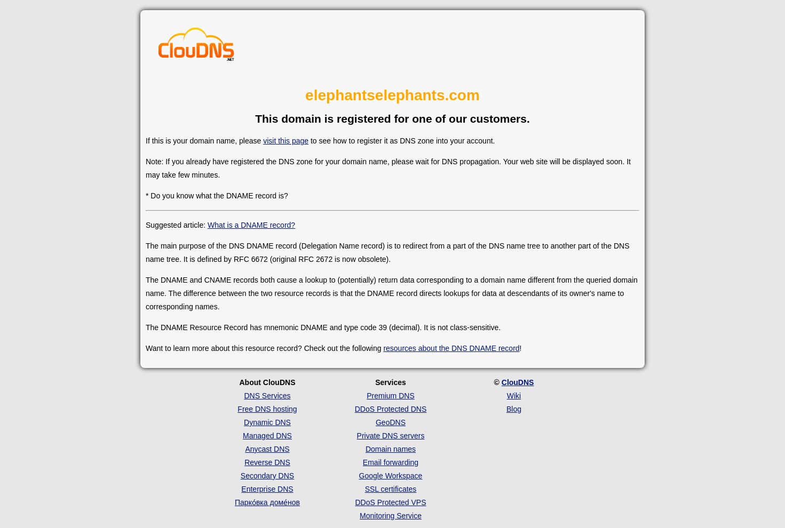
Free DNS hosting (267, 409)
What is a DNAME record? (251, 225)
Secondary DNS (267, 475)
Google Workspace (391, 475)
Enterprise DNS (267, 489)
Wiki (514, 395)
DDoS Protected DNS (391, 409)
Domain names (391, 449)
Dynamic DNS (267, 422)
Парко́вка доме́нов (267, 502)
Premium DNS (390, 395)
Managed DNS (267, 435)
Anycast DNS (267, 449)
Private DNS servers (391, 435)
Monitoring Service (391, 515)
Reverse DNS (267, 462)
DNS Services (267, 395)
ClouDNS (518, 382)
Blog (513, 409)
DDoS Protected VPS (390, 502)
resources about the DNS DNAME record (451, 348)
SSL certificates (391, 489)
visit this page (285, 141)
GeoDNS (391, 422)
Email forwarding (390, 462)
